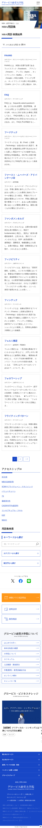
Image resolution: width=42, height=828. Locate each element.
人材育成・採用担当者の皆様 (26, 800)
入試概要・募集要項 (21, 665)
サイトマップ (11, 797)
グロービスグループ (8, 775)
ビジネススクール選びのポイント (12, 814)
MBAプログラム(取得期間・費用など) (14, 808)
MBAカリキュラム (32, 808)
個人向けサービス (7, 754)
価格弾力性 (6, 501)
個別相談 (20, 619)
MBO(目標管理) (8, 482)
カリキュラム (21, 659)
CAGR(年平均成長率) (10, 506)
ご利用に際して (28, 794)
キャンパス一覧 (21, 681)
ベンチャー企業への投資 (10, 770)
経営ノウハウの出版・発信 (10, 765)
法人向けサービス (7, 759)
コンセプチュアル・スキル (12, 510)
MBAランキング (7, 811)
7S (3, 496)
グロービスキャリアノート (11, 820)
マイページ (21, 797)
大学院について (21, 654)
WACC (4, 520)
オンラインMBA (21, 676)
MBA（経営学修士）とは (10, 805)
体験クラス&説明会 (20, 597)
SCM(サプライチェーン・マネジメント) (17, 487)
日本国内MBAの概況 (26, 805)
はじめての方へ (21, 643)
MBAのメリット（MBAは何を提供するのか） (16, 817)
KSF (3, 515)
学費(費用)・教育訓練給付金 (21, 670)
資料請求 (20, 609)
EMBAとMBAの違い (20, 811)
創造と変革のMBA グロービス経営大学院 (14, 8)
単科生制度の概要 (21, 648)
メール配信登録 (11, 800)
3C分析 (4, 477)
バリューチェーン (9, 491)
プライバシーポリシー (14, 794)
